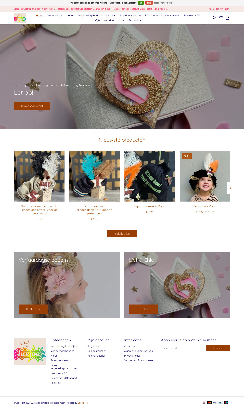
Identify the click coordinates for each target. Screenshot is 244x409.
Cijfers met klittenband (64, 378)
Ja (141, 3)
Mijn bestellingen (96, 351)
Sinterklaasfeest (60, 360)
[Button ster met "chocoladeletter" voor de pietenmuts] (94, 176)
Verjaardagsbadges (90, 15)
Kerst (54, 355)
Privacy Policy (132, 355)
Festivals (56, 382)
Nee (149, 3)
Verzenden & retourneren (139, 360)
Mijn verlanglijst (96, 355)
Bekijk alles (122, 233)
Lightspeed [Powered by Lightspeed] (83, 403)
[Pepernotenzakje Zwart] (149, 176)
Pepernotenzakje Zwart (149, 206)
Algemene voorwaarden (138, 351)
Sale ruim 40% (192, 15)
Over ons (129, 346)
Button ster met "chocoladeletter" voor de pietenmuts (94, 209)
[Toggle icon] (214, 18)
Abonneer (218, 348)
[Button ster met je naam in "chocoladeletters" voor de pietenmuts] (39, 176)
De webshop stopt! (34, 105)
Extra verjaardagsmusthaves (162, 15)
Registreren (94, 346)
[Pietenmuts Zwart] (204, 176)
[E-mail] (183, 348)
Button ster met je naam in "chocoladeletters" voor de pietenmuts (39, 209)
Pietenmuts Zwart (205, 206)
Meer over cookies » (164, 3)
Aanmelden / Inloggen (219, 9)
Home (39, 15)
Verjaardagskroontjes (60, 15)
